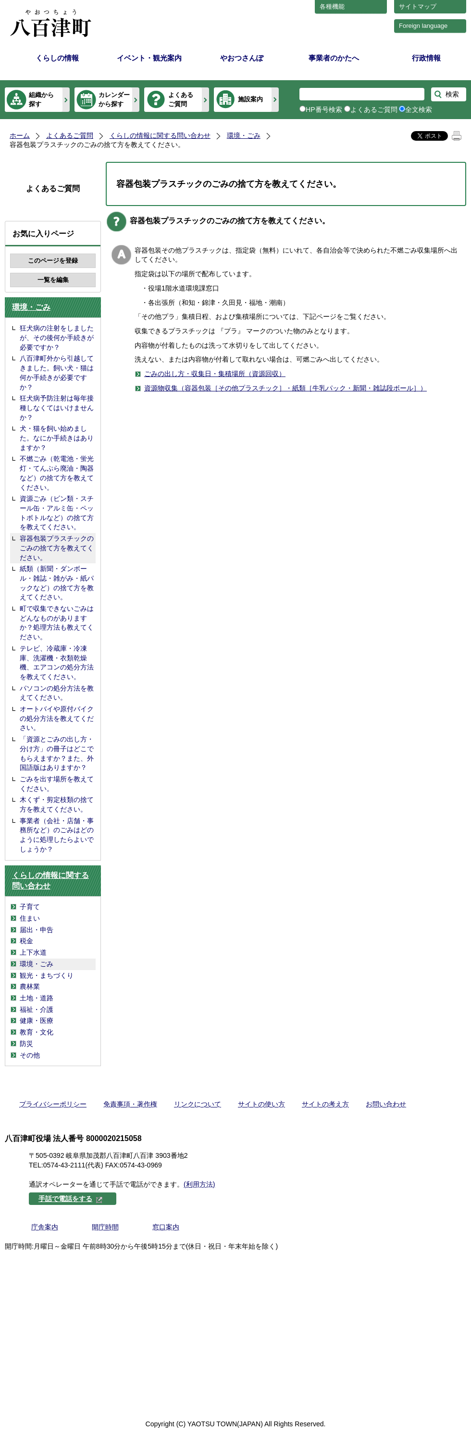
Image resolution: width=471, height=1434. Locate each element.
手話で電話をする (70, 1199)
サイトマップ (417, 6)
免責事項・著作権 (130, 1104)
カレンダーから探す (114, 99)
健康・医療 (36, 1020)
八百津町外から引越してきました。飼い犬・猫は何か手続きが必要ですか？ (57, 372)
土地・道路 (36, 998)
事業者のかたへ (334, 58)
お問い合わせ (386, 1104)
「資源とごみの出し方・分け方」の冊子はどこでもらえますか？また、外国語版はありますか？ (57, 753)
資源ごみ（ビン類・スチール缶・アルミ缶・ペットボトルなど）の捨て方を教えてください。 (57, 513)
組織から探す (41, 99)
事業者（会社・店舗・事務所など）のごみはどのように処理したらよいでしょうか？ (57, 835)
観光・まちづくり (47, 975)
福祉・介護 (36, 1009)
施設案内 (250, 99)
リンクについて (197, 1104)
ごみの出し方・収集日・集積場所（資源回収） (214, 373)
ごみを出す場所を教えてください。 (57, 783)
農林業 (30, 986)
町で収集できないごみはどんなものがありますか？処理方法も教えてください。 (57, 623)
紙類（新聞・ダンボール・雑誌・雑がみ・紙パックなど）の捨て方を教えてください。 (57, 583)
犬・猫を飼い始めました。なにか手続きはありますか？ (57, 438)
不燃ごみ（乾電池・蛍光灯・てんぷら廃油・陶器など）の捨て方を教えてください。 (57, 473)
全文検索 (418, 109)
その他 (30, 1055)
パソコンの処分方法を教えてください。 (57, 693)
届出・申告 (36, 930)
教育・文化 (36, 1032)
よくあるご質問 (180, 99)
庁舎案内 (44, 1227)
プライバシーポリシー (53, 1104)
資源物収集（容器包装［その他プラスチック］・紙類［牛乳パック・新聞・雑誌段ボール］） (285, 388)
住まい (30, 918)
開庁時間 (105, 1227)
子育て (30, 907)
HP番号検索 (324, 109)
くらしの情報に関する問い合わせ (160, 135)
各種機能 (332, 6)
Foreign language (423, 25)
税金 (26, 941)
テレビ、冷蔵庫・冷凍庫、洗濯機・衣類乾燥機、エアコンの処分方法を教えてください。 (57, 662)
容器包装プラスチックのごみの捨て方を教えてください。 (57, 548)
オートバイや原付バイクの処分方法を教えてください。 (57, 718)
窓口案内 (165, 1227)
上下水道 (33, 952)
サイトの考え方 (325, 1104)
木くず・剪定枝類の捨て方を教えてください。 (57, 804)
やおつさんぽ (241, 58)
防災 (26, 1043)
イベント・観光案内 (149, 58)
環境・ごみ (243, 135)
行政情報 (426, 58)
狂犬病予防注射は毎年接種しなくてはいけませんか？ (57, 407)
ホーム (20, 135)
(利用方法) (199, 1184)
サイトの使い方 (261, 1104)
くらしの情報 (57, 58)
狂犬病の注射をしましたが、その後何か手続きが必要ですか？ (57, 337)
